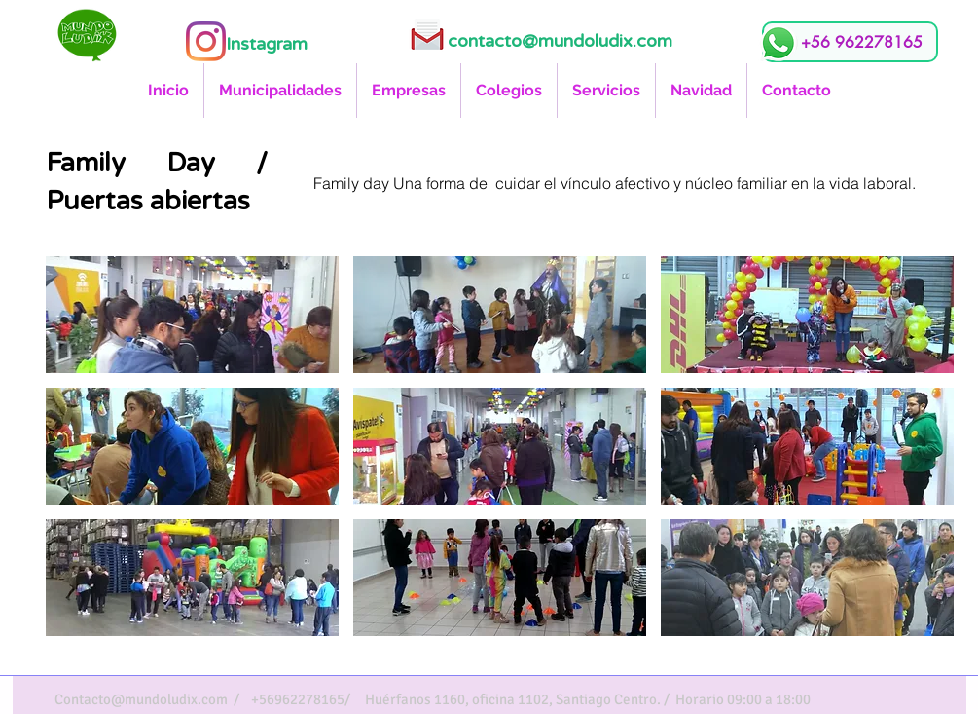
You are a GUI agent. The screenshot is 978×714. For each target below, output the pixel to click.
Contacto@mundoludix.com (141, 699)
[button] (192, 314)
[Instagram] (206, 41)
